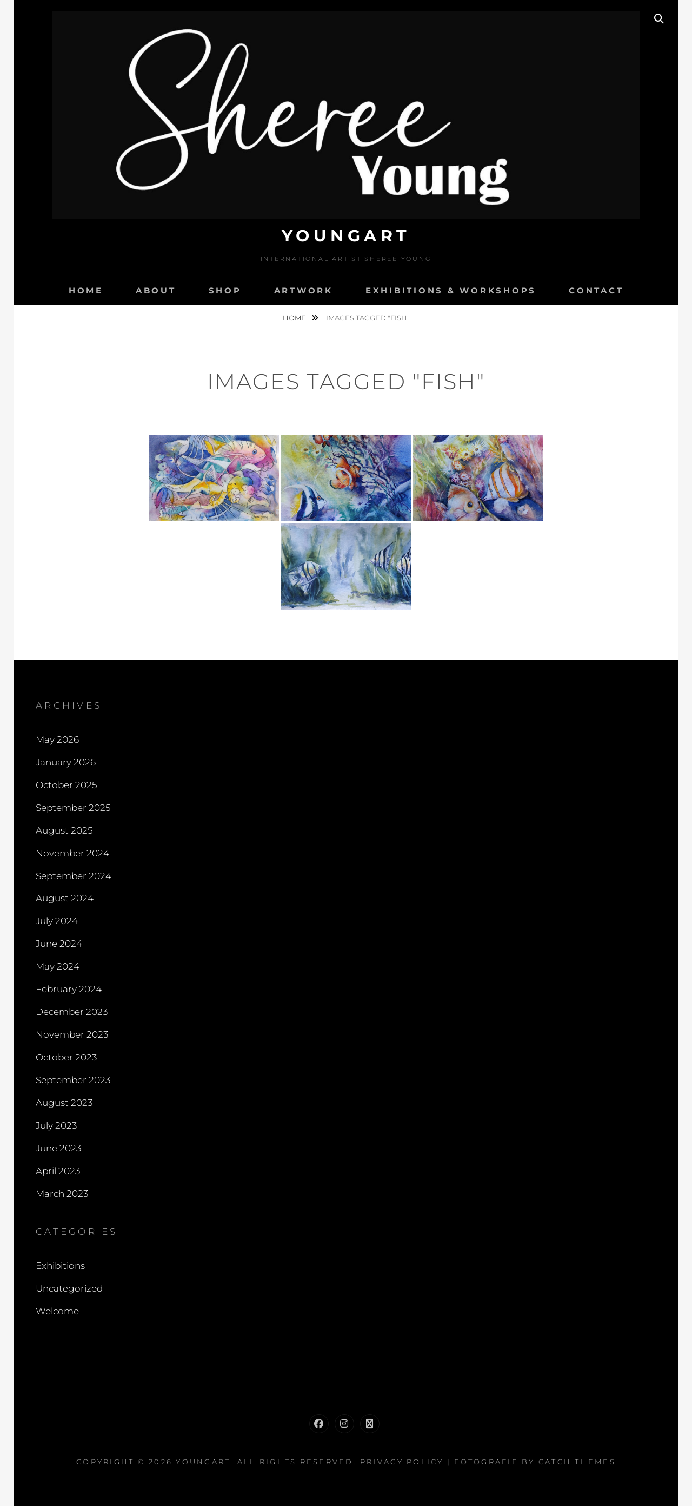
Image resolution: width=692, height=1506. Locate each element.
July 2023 (56, 1125)
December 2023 (72, 1011)
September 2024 (73, 875)
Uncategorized (69, 1288)
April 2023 (58, 1170)
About (156, 290)
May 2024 (57, 966)
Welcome (57, 1311)
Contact (596, 290)
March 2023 (62, 1193)
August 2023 (64, 1102)
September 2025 (73, 807)
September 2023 (73, 1080)
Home (86, 290)
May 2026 (57, 739)
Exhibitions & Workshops (450, 290)
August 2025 (64, 830)
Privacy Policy (402, 1461)
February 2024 (69, 989)
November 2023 (72, 1034)
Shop (225, 290)
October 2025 (66, 785)
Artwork (303, 290)
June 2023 (58, 1148)
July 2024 (57, 920)
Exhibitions (60, 1265)
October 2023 (66, 1057)
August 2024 (65, 898)
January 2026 (66, 762)
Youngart (346, 236)
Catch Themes (577, 1461)
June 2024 (59, 943)
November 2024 (72, 853)
